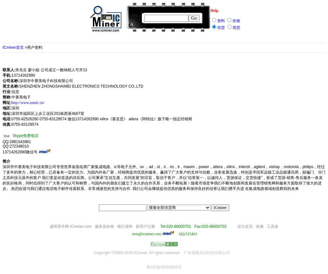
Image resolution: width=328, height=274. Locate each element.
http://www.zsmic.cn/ (28, 102)
